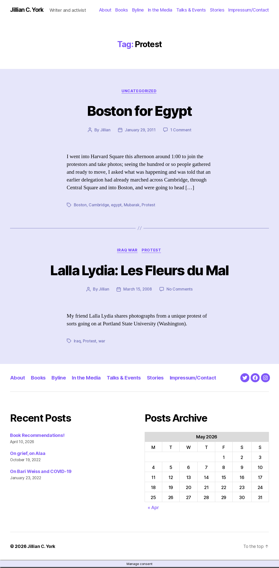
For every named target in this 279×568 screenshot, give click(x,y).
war (101, 341)
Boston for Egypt (139, 110)
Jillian (105, 130)
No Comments (180, 290)
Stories (217, 10)
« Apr (153, 508)
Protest (150, 205)
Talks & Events (191, 10)
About (105, 10)
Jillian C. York (27, 10)
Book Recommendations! (37, 436)
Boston (80, 205)
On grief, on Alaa (27, 454)
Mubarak (133, 205)
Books (121, 10)
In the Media (160, 10)
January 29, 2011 (140, 130)
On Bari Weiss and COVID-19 (41, 472)
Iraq (77, 341)
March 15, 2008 (137, 290)
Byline (138, 10)
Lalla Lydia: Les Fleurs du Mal (139, 270)
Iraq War (127, 251)
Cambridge (99, 205)
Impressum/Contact (248, 10)
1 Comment (181, 130)
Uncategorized (139, 91)
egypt (117, 205)
